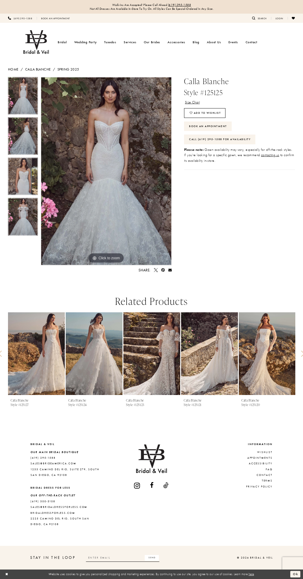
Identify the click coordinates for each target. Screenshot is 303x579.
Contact (265, 475)
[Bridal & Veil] (36, 42)
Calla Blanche (38, 69)
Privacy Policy (259, 486)
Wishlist (265, 452)
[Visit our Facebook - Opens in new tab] (152, 485)
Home (13, 69)
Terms (267, 480)
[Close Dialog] (7, 574)
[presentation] (36, 354)
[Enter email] (123, 558)
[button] (279, 18)
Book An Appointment (208, 126)
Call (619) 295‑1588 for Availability (220, 139)
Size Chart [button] (192, 102)
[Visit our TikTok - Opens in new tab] (166, 485)
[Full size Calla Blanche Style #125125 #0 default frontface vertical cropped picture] (106, 171)
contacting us (270, 155)
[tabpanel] (23, 97)
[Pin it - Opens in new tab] (163, 270)
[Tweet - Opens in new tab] (156, 270)
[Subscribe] (152, 558)
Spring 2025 (68, 69)
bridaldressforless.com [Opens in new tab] (52, 513)
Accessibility (261, 463)
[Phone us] (20, 18)
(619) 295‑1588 (179, 5)
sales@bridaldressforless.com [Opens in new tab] (58, 507)
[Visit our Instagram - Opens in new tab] (137, 485)
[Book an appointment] (55, 18)
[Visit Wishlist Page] (293, 18)
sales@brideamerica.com (53, 463)
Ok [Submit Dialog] (295, 574)
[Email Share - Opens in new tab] (170, 270)
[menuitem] (20, 18)
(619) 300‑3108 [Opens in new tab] (42, 501)
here (251, 574)
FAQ (269, 469)
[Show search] (259, 18)
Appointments (260, 458)
